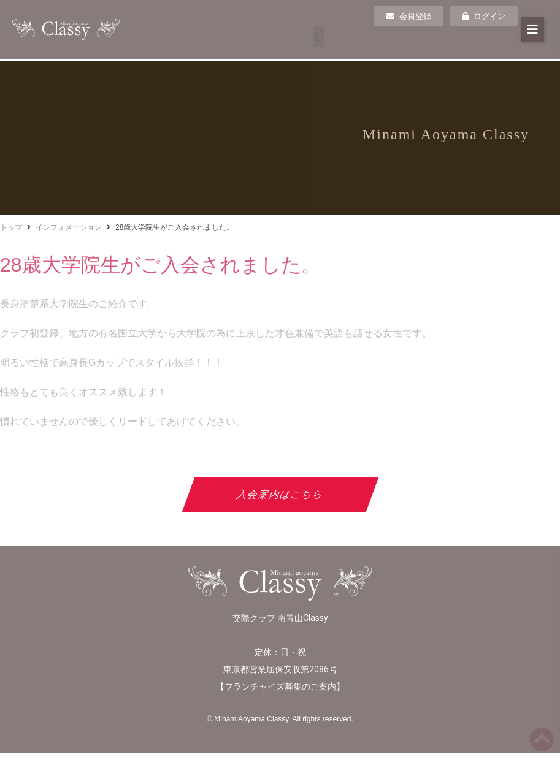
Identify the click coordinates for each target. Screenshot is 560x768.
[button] (318, 36)
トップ (11, 227)
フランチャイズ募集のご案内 (280, 686)
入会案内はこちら (280, 494)
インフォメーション (69, 227)
